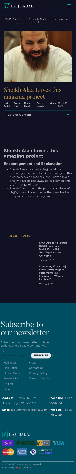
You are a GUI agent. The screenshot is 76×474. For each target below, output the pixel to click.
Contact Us (38, 368)
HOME (7, 19)
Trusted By (12, 378)
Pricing (10, 384)
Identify (26, 469)
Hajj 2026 (11, 362)
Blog (8, 389)
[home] (18, 6)
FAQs (34, 362)
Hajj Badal (12, 368)
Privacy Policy (40, 373)
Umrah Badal (13, 373)
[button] (69, 6)
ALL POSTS (19, 21)
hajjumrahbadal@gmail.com (29, 410)
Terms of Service (42, 378)
